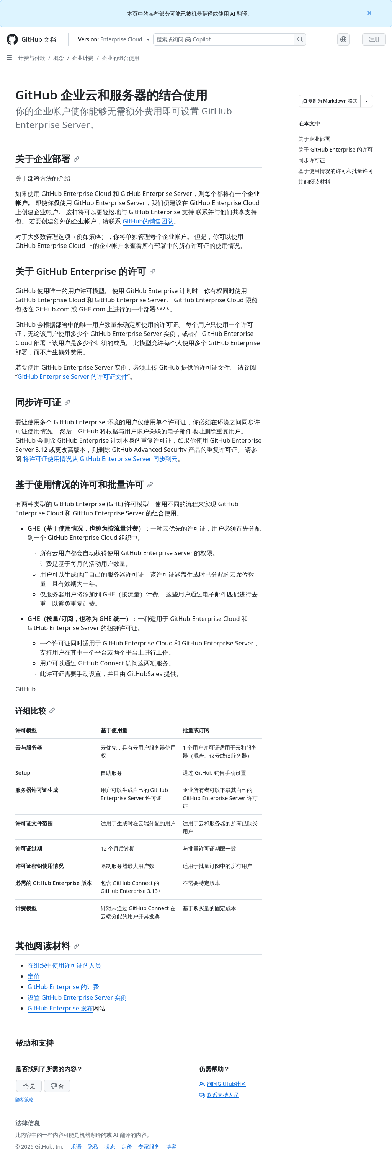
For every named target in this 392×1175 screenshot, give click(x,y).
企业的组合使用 (120, 58)
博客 (171, 1146)
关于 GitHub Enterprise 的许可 (85, 271)
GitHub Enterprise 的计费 (63, 987)
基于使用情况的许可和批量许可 (84, 484)
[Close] (370, 12)
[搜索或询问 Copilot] (229, 39)
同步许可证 (42, 402)
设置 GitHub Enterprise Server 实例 (77, 997)
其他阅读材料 (47, 945)
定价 (34, 976)
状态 (110, 1146)
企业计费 (82, 58)
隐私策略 (24, 1099)
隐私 (93, 1146)
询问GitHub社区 (222, 1083)
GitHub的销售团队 (147, 221)
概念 (58, 58)
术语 (76, 1146)
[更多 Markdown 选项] (366, 101)
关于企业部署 (47, 158)
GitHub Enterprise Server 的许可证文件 (72, 376)
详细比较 (35, 711)
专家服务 (149, 1146)
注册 (374, 39)
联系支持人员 (219, 1094)
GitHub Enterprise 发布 (60, 1008)
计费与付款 (31, 58)
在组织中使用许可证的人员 (64, 965)
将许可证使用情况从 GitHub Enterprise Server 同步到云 (100, 459)
